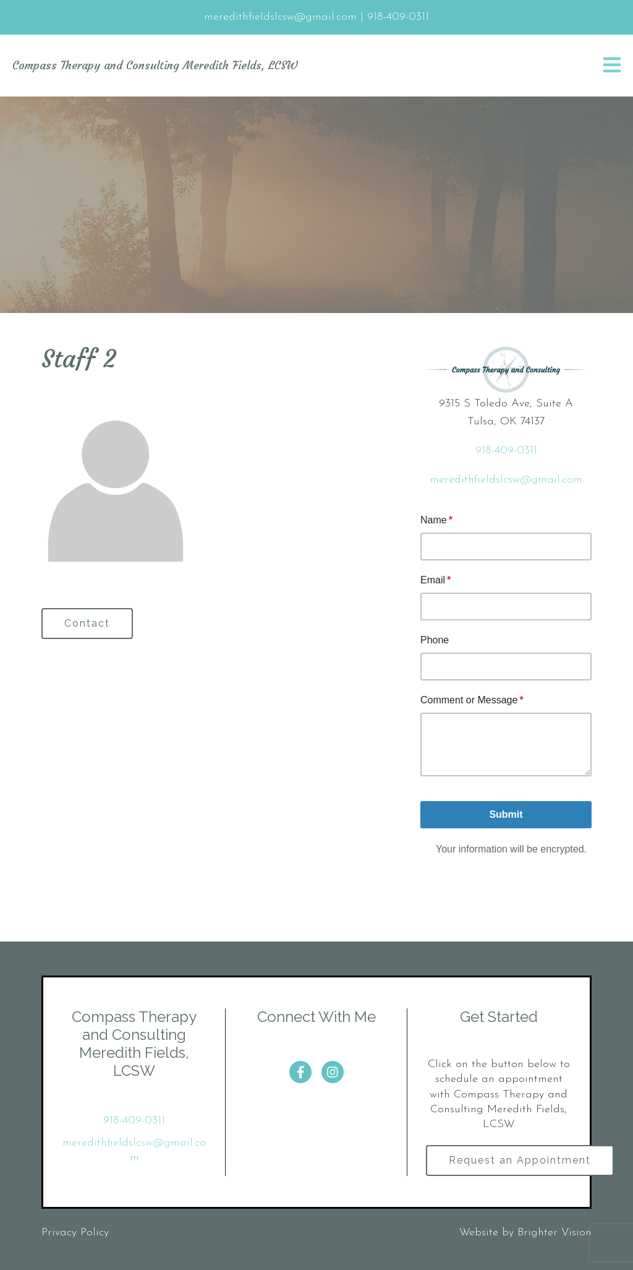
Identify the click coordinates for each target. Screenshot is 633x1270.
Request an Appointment (520, 1160)
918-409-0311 (506, 451)
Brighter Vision (554, 1232)
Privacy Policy (75, 1232)
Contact (87, 623)
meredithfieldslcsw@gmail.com (506, 480)
